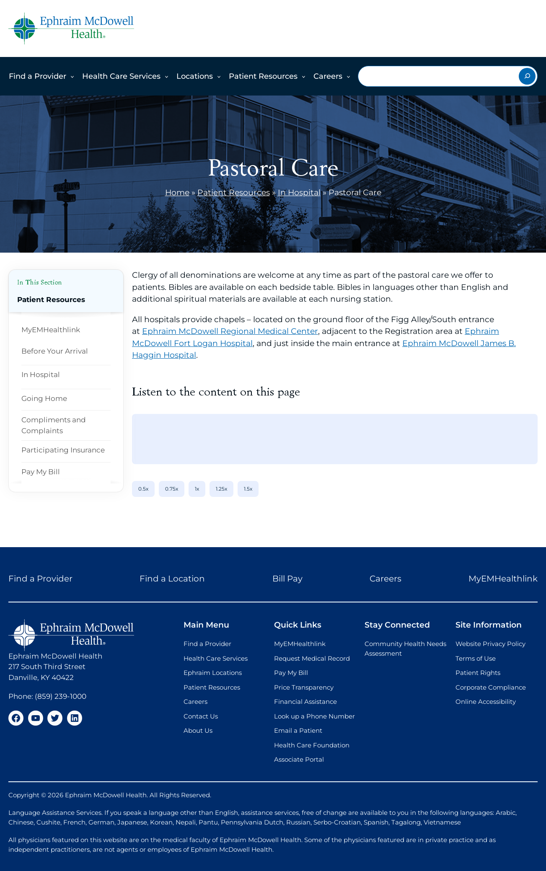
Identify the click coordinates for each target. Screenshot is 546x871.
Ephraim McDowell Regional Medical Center (230, 331)
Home (177, 192)
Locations (194, 76)
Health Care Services (121, 76)
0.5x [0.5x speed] (143, 489)
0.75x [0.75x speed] (171, 489)
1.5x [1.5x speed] (248, 489)
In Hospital (299, 192)
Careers (327, 76)
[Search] (527, 76)
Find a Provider (37, 76)
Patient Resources (263, 76)
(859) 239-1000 (60, 696)
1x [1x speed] (197, 489)
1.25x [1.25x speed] (221, 489)
